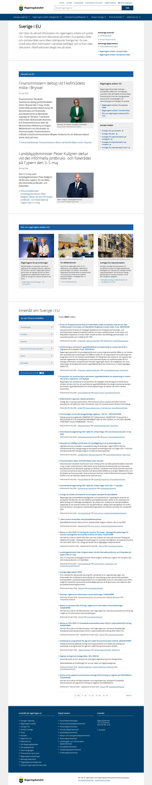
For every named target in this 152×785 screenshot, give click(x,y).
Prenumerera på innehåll (32, 373)
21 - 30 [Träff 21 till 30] (91, 696)
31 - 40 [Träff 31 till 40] (98, 696)
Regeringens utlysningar (30, 756)
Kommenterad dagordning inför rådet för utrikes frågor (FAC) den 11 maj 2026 (91, 485)
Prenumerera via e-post (94, 3)
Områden (37, 334)
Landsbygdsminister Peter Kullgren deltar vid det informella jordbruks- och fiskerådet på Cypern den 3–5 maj (95, 553)
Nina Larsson (98, 513)
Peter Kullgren (99, 564)
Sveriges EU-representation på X (116, 147)
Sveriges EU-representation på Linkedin (114, 143)
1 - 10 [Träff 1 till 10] (77, 696)
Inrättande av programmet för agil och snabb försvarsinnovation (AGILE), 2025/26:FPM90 (95, 641)
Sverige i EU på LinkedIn (112, 131)
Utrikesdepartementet (120, 341)
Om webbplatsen (27, 747)
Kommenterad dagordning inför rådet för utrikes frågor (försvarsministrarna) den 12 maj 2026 (95, 433)
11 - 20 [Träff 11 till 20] (84, 696)
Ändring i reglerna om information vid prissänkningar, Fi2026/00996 (87, 594)
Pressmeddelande (84, 393)
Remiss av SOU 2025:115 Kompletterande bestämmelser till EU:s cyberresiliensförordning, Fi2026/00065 (96, 624)
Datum (37, 356)
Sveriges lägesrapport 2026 (71, 572)
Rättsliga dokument (93, 341)
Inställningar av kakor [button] (102, 780)
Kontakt (24, 735)
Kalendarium (26, 741)
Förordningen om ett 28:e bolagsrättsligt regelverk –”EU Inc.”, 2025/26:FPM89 (90, 414)
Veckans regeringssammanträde (33, 765)
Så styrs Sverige (27, 729)
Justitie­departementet (68, 732)
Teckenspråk (78, 3)
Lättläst (69, 3)
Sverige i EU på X (110, 134)
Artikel (80, 408)
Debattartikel (82, 526)
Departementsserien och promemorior (92, 597)
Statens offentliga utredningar (103, 667)
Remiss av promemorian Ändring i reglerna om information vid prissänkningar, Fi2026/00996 (91, 606)
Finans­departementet (68, 726)
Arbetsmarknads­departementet (72, 724)
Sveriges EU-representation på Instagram (114, 138)
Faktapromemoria (84, 426)
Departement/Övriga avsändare (37, 349)
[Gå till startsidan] (31, 7)
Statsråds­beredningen (109, 46)
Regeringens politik (28, 724)
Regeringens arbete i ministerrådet (113, 51)
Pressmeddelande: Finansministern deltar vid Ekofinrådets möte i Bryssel (56, 142)
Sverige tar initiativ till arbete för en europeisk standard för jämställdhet (88, 494)
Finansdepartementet (117, 479)
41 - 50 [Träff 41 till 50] (105, 696)
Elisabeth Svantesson (101, 479)
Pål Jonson (103, 437)
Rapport (81, 588)
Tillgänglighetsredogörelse (31, 762)
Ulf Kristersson (106, 36)
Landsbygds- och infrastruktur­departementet (72, 742)
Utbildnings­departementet (70, 749)
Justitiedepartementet (111, 370)
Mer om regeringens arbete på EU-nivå (115, 114)
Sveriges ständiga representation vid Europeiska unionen (114, 281)
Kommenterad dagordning (87, 437)
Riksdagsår (37, 363)
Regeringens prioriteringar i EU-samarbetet (33, 283)
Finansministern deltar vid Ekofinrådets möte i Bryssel (81, 461)
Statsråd (37, 341)
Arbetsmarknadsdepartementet (115, 513)
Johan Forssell (99, 393)
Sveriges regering (27, 721)
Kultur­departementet (68, 738)
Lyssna (61, 3)
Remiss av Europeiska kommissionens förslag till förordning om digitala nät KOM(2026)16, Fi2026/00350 (96, 676)
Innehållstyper (37, 327)
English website (110, 3)
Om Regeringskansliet (29, 744)
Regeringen (108, 341)
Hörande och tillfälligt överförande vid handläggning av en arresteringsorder (90, 443)
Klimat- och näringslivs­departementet (75, 735)
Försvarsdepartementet (116, 437)
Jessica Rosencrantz (107, 39)
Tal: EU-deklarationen (69, 282)
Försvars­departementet (69, 729)
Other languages (125, 3)
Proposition (82, 341)
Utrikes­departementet (69, 753)
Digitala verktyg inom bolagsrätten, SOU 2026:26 (79, 656)
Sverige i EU (25, 726)
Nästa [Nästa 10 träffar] (129, 695)
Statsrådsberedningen (120, 408)
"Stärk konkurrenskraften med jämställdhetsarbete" (81, 519)
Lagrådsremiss (83, 455)
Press (23, 732)
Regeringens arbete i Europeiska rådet (115, 55)
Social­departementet (68, 747)
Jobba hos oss (26, 738)
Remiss (101, 546)
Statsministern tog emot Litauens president (77, 399)
